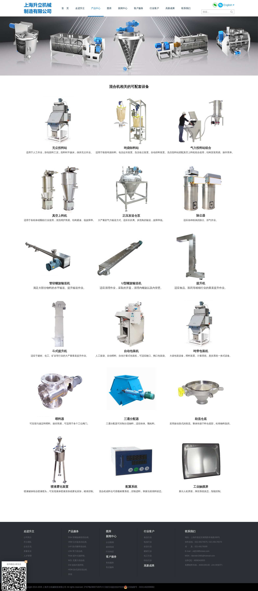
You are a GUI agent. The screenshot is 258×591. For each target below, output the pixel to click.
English (228, 5)
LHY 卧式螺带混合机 (77, 546)
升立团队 (28, 542)
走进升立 (80, 8)
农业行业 (148, 546)
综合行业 (148, 560)
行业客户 (154, 8)
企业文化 (28, 546)
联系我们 (186, 8)
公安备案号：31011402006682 (139, 587)
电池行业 (148, 542)
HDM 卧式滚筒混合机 (77, 569)
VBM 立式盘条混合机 (77, 542)
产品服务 (73, 531)
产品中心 (95, 8)
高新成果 (170, 8)
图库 (109, 8)
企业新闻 (110, 542)
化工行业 (148, 556)
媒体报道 (110, 547)
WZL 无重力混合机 (76, 560)
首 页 (65, 8)
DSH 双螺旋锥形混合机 (78, 537)
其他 (70, 574)
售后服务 (110, 567)
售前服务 (110, 563)
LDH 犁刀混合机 (75, 551)
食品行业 (148, 537)
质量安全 (28, 551)
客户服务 (138, 8)
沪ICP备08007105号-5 (93, 587)
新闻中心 (122, 8)
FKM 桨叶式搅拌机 (76, 556)
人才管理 (28, 556)
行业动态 (110, 551)
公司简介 (28, 537)
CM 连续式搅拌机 (76, 565)
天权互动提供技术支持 (114, 587)
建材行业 (148, 551)
